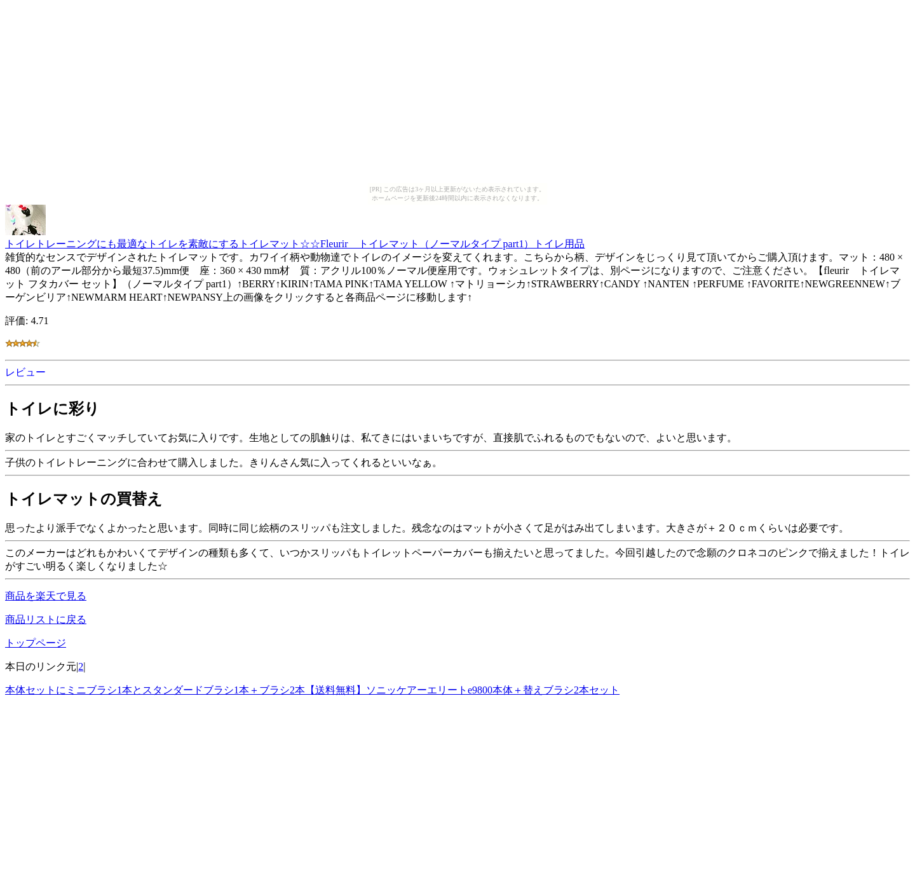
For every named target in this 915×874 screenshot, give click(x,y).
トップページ (35, 643)
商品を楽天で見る (45, 596)
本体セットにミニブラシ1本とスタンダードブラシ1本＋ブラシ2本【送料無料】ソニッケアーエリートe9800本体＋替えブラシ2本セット (312, 690)
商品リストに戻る (45, 619)
